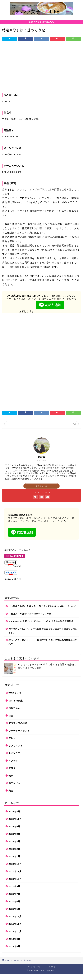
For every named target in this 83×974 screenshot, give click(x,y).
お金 (11, 715)
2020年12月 (15, 864)
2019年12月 (15, 916)
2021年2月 (14, 849)
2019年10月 (15, 931)
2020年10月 (15, 879)
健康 (11, 775)
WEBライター (16, 693)
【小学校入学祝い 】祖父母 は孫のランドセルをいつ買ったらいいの (42, 606)
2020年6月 (14, 901)
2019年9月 (14, 939)
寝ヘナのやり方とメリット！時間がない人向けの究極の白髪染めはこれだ (43, 642)
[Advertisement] (41, 67)
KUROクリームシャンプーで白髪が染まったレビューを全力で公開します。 (43, 631)
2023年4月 (14, 811)
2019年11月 (15, 924)
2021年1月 (14, 856)
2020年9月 (14, 886)
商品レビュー (16, 783)
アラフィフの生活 (18, 723)
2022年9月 (14, 826)
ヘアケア (13, 760)
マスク (12, 768)
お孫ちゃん (14, 708)
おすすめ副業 (16, 700)
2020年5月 (14, 909)
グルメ (12, 738)
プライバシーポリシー (36, 967)
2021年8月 (14, 834)
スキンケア (14, 753)
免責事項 (52, 967)
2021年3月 (14, 841)
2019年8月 (14, 946)
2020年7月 (14, 894)
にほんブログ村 (12, 564)
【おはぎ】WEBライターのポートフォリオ (30, 614)
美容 (11, 790)
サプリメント (16, 745)
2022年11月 (15, 819)
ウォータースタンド (19, 730)
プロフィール (41, 486)
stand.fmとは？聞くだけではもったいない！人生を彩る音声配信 (41, 621)
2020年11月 (15, 871)
